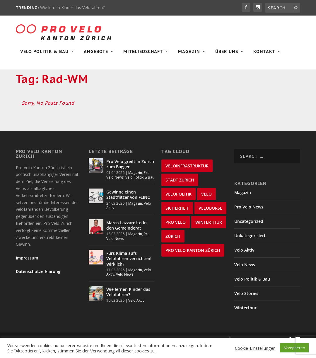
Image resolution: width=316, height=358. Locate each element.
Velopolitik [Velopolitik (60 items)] (178, 205)
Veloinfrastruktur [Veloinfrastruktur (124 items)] (187, 177)
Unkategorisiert (250, 247)
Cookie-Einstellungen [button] (255, 348)
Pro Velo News (248, 219)
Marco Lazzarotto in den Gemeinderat (126, 237)
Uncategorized (248, 233)
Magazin (189, 54)
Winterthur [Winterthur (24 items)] (208, 234)
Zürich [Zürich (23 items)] (172, 248)
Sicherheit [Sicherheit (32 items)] (177, 220)
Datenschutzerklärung (38, 283)
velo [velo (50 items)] (206, 205)
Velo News (124, 286)
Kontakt (264, 54)
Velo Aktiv (136, 312)
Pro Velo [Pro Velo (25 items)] (175, 234)
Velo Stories (246, 305)
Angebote (96, 54)
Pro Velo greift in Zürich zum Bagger (130, 175)
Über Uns (226, 54)
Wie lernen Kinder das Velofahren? (72, 7)
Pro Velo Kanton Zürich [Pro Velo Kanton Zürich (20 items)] (192, 262)
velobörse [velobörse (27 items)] (210, 220)
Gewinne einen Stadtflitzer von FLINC (128, 206)
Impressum (27, 269)
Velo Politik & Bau (44, 54)
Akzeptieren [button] (294, 347)
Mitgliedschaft (143, 54)
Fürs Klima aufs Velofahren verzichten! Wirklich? (128, 270)
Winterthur (245, 320)
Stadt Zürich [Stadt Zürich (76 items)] (179, 191)
